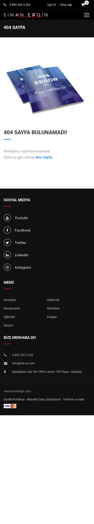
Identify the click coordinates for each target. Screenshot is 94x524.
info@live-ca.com (23, 363)
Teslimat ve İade (73, 399)
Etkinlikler (53, 308)
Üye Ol (51, 5)
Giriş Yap (66, 5)
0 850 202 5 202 (20, 5)
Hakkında (53, 300)
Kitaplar (52, 317)
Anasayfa (10, 300)
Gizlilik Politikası (14, 399)
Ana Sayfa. (44, 157)
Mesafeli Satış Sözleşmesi (44, 399)
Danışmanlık (12, 308)
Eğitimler (9, 317)
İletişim (8, 325)
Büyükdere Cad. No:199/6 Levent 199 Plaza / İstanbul (47, 372)
